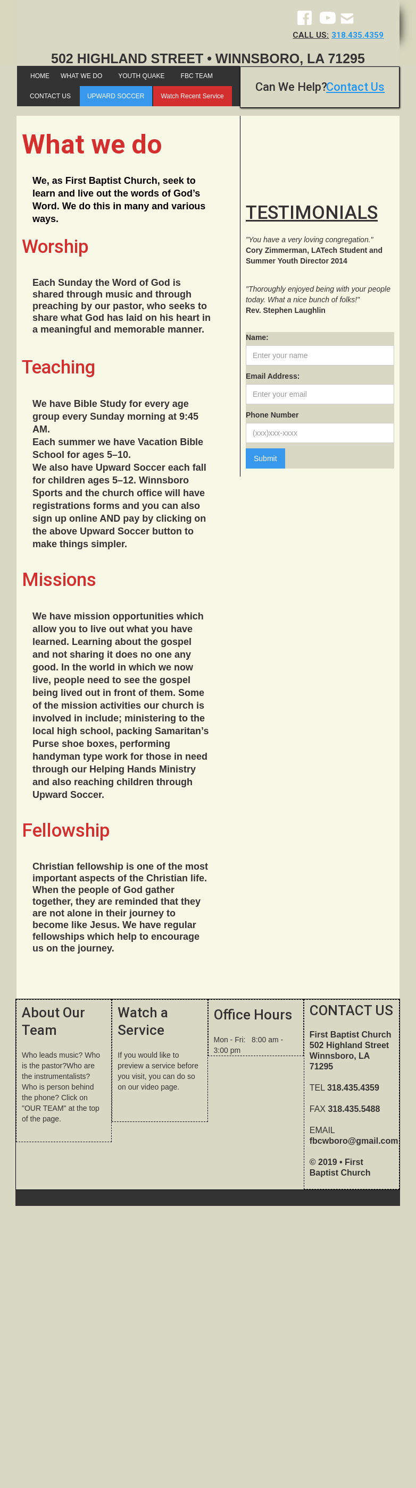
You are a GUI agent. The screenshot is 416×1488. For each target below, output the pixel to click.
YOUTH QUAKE (141, 76)
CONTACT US (50, 96)
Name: (257, 337)
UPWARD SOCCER (116, 96)
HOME (39, 76)
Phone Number (272, 415)
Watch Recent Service (192, 96)
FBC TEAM (197, 76)
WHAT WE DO (81, 76)
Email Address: (272, 376)
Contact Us (355, 86)
